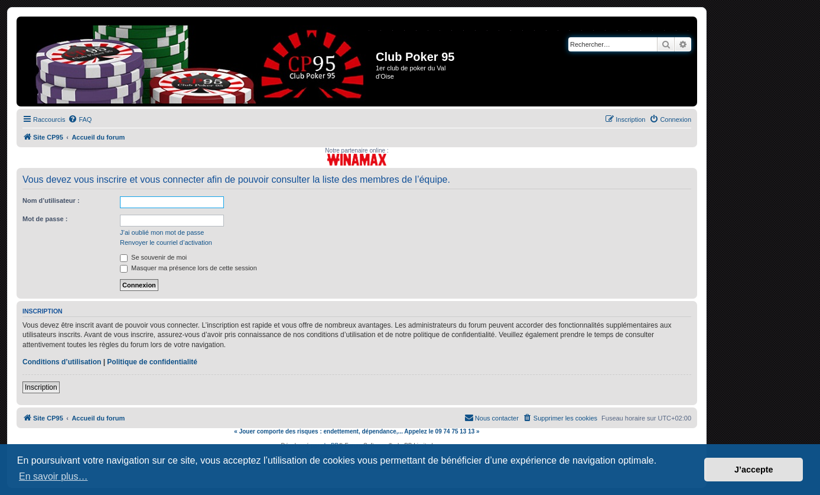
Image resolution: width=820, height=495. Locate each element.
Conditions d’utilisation (61, 362)
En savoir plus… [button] (53, 476)
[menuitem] (80, 119)
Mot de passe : (44, 218)
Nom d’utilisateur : (51, 200)
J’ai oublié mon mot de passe (162, 232)
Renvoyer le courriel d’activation (166, 242)
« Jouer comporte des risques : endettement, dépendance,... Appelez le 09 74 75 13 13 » (356, 431)
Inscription (41, 387)
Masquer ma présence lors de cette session (188, 267)
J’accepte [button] (753, 469)
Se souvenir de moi (153, 257)
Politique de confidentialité (152, 362)
